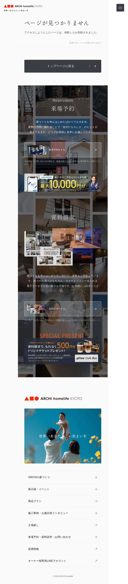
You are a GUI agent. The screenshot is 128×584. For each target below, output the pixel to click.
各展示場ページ (63, 161)
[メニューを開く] (120, 8)
